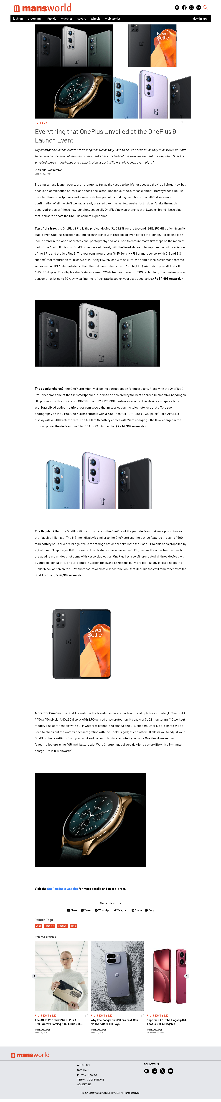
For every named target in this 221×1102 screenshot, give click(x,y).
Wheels (95, 18)
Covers (81, 18)
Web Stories (113, 18)
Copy (150, 910)
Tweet (86, 910)
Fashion (18, 18)
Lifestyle (51, 18)
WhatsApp (102, 910)
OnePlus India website (62, 889)
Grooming (34, 18)
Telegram (121, 910)
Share (72, 910)
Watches (66, 18)
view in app (200, 18)
